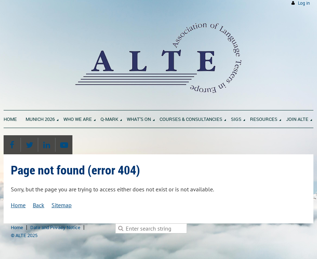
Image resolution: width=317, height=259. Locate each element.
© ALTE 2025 (24, 235)
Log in (304, 3)
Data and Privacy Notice (55, 227)
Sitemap (62, 205)
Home (18, 205)
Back (38, 205)
